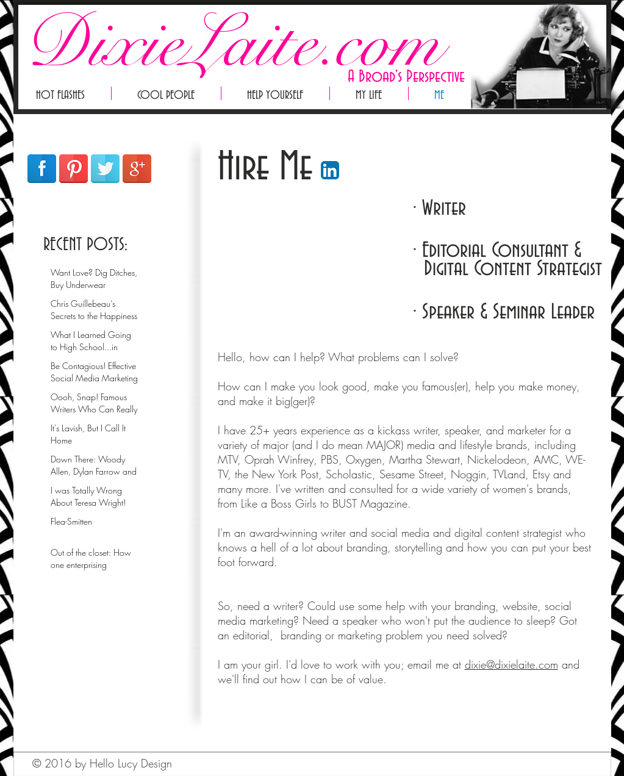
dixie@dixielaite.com (511, 664)
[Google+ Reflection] (137, 168)
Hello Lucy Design (131, 763)
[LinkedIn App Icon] (330, 170)
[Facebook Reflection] (41, 168)
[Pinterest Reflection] (73, 168)
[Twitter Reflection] (105, 168)
